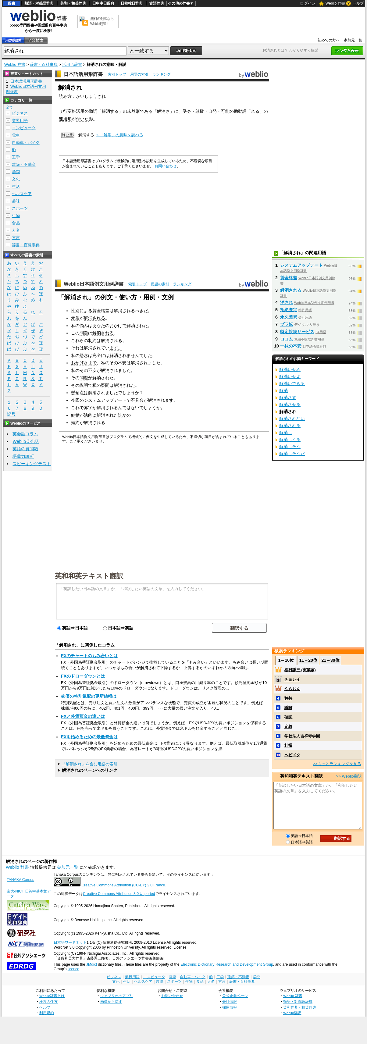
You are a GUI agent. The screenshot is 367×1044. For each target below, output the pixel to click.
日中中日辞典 (103, 3)
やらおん (292, 688)
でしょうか (150, 407)
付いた (82, 118)
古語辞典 (156, 3)
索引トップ (117, 74)
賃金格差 (100, 310)
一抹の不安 (290, 346)
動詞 (93, 111)
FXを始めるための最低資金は (89, 736)
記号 (11, 414)
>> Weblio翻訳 (349, 776)
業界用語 (20, 120)
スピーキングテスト (31, 463)
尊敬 (199, 111)
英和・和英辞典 (73, 3)
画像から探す (111, 1001)
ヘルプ (358, 3)
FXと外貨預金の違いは (83, 716)
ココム (286, 339)
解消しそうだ (292, 453)
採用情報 (229, 1007)
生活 (16, 186)
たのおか (109, 325)
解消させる (290, 404)
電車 (16, 135)
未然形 (133, 111)
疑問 (105, 385)
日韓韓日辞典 (132, 3)
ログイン (308, 3)
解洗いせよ (290, 376)
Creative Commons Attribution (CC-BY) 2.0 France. (123, 885)
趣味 (16, 201)
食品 (16, 223)
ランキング (161, 74)
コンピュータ (24, 128)
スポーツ (20, 208)
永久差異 (288, 317)
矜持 (288, 698)
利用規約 (46, 1013)
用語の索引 (139, 74)
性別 (75, 310)
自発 (212, 111)
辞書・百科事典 (44, 64)
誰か (122, 415)
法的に (90, 415)
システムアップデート (105, 400)
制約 (92, 340)
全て (9, 107)
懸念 (84, 355)
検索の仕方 (48, 1001)
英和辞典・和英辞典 (299, 1007)
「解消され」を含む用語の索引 (89, 764)
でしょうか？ (131, 392)
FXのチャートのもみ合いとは (89, 655)
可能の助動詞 (234, 111)
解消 (161, 111)
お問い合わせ (165, 166)
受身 (187, 111)
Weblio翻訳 (292, 1013)
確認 (288, 717)
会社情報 (229, 1001)
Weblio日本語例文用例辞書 (93, 284)
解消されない (292, 418)
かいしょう (86, 96)
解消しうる (290, 439)
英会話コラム (25, 433)
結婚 (75, 415)
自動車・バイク (26, 142)
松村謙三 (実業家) (300, 670)
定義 (288, 726)
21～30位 (330, 660)
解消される (124, 310)
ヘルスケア (22, 193)
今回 (75, 400)
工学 (16, 157)
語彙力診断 (23, 456)
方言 (16, 237)
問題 (84, 332)
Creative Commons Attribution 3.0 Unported (119, 894)
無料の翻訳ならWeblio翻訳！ (102, 21)
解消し (285, 432)
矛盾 (75, 317)
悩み (84, 325)
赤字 (88, 407)
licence (73, 969)
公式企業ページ (235, 996)
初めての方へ (329, 40)
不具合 (137, 400)
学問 (16, 171)
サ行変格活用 (71, 111)
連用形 (65, 118)
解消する (110, 111)
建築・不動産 (24, 164)
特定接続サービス (297, 331)
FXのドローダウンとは (83, 676)
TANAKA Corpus (20, 880)
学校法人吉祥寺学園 (302, 736)
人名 (16, 230)
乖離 (288, 707)
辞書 (11, 3)
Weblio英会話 (25, 441)
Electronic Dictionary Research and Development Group (226, 964)
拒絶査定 (288, 309)
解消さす (287, 397)
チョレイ (292, 679)
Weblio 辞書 (335, 3)
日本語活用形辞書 (83, 74)
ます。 (115, 347)
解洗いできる (292, 383)
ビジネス (20, 113)
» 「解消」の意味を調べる (119, 135)
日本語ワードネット (70, 942)
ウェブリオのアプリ (116, 996)
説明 (84, 385)
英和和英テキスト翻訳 (89, 575)
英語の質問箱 (25, 448)
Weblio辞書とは (52, 996)
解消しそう (290, 446)
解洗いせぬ (290, 369)
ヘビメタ (292, 755)
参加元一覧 (353, 40)
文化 (16, 179)
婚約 (75, 422)
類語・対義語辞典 (39, 3)
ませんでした (139, 355)
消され (286, 302)
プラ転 (286, 324)
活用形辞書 (72, 64)
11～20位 (308, 660)
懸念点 (77, 392)
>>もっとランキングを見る (337, 763)
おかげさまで (84, 362)
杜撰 (288, 745)
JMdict (91, 964)
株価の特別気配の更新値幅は (88, 696)
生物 (16, 215)
